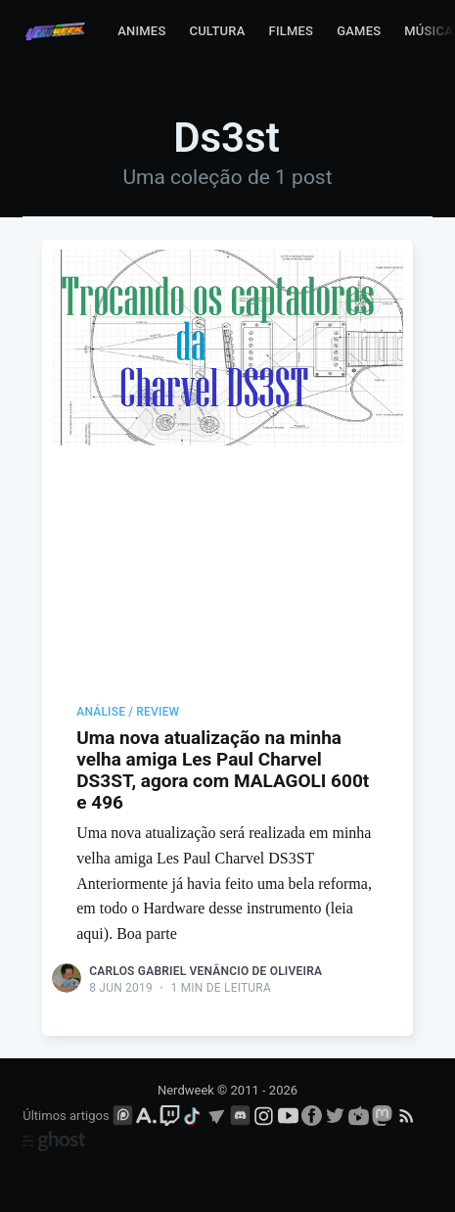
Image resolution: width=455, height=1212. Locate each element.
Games (359, 30)
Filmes (291, 30)
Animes (141, 30)
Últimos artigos (66, 1115)
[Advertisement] (227, 553)
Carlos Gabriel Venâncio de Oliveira (205, 971)
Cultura (217, 30)
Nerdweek (186, 1090)
